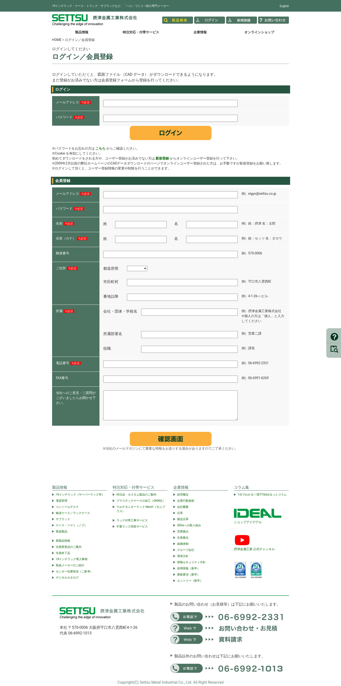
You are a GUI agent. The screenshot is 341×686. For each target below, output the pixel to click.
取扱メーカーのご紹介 (70, 565)
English (284, 6)
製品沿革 (182, 519)
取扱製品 (61, 531)
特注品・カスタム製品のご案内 (136, 494)
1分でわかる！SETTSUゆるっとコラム (262, 494)
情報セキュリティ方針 (191, 562)
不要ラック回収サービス (132, 526)
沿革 (180, 513)
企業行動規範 (185, 500)
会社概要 (182, 507)
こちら (100, 148)
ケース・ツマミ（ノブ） (71, 525)
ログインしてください (71, 49)
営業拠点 (182, 531)
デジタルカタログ (67, 577)
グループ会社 (185, 550)
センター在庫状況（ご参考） (74, 571)
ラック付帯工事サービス (132, 520)
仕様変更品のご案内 (68, 547)
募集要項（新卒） (188, 574)
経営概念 (182, 494)
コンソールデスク (67, 507)
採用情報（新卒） (188, 568)
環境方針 (182, 556)
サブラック (63, 519)
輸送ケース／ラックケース (73, 513)
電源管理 (61, 500)
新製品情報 (63, 540)
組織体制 (182, 543)
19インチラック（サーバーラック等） (80, 494)
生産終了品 (63, 553)
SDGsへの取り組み (189, 525)
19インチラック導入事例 (72, 559)
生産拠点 (182, 537)
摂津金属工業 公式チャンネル (254, 549)
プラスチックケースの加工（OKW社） (141, 500)
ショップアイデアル (248, 522)
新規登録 (162, 158)
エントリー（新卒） (190, 580)
